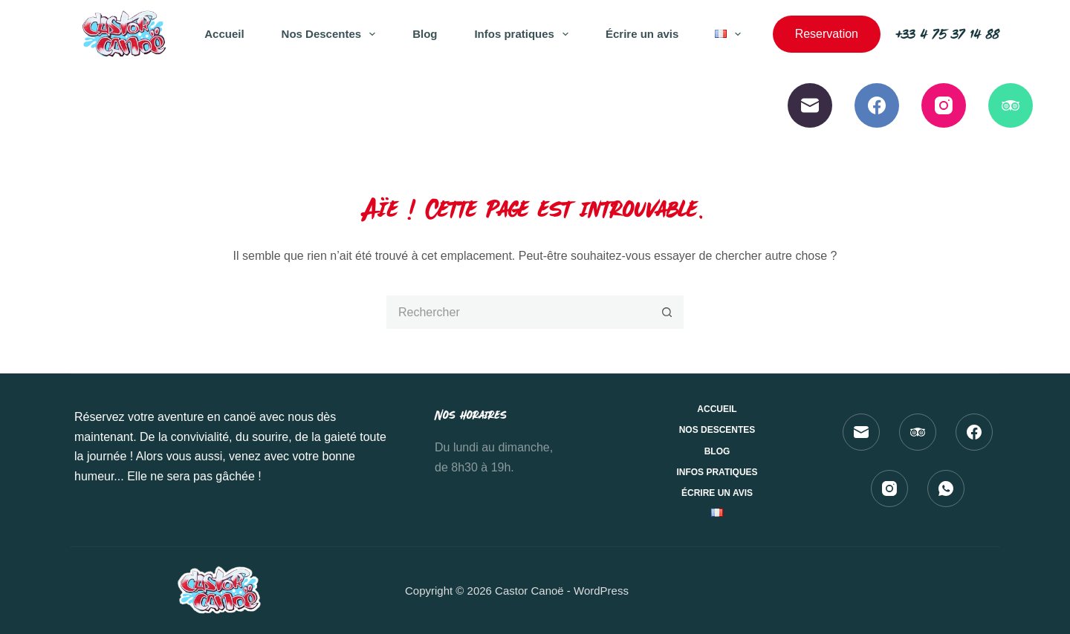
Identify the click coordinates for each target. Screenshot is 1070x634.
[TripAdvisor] (1010, 105)
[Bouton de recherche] (667, 312)
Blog (424, 33)
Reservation (826, 33)
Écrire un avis (642, 33)
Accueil (224, 33)
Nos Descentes (332, 34)
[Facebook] (877, 105)
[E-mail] (810, 105)
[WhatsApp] (945, 488)
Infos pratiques (524, 34)
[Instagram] (943, 105)
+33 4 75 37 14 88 (947, 33)
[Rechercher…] (518, 312)
